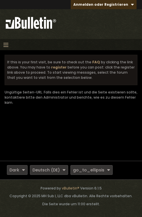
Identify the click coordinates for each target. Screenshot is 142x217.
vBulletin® (70, 188)
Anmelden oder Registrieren (103, 4)
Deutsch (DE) (49, 170)
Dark (17, 170)
